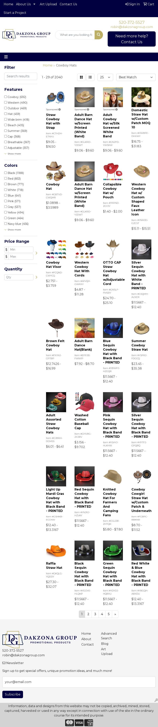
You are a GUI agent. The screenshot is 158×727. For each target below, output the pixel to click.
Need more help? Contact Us (131, 39)
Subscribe (12, 694)
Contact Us (68, 4)
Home (8, 4)
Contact (87, 644)
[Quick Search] (75, 34)
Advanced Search (108, 636)
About (86, 639)
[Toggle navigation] (6, 57)
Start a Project (15, 13)
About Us (23, 4)
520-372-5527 (132, 22)
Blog (104, 644)
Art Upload (48, 4)
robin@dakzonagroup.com (132, 27)
